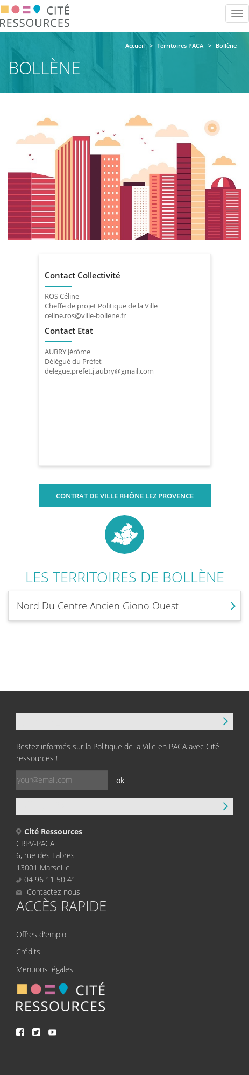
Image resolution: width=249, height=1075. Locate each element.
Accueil (135, 45)
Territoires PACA (180, 45)
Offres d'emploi (42, 934)
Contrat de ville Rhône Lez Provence (125, 496)
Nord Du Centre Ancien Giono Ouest (98, 605)
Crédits (28, 951)
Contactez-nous (48, 892)
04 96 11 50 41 (50, 879)
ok (120, 780)
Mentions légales (44, 969)
